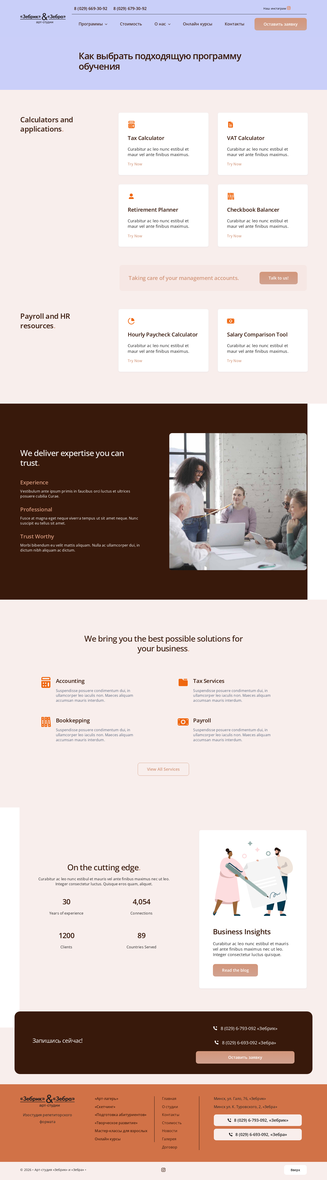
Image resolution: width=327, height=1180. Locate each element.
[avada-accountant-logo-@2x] (43, 14)
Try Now (135, 164)
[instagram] (163, 1170)
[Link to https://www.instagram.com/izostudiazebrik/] (289, 8)
